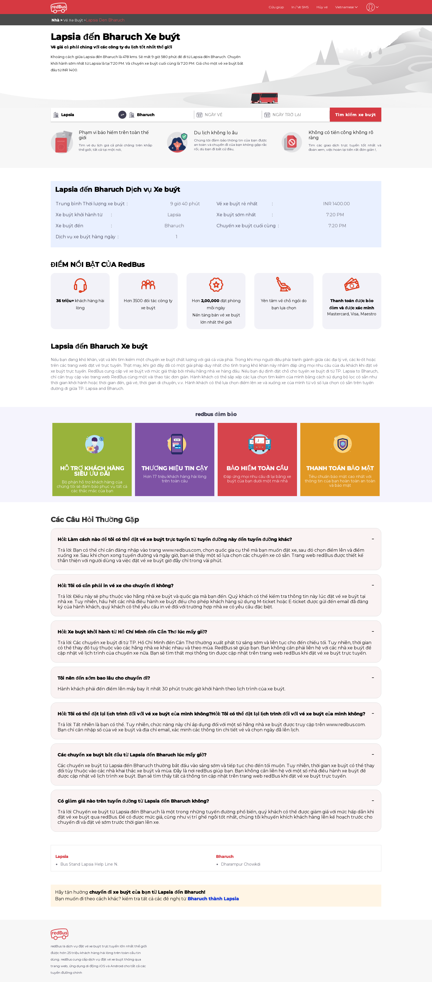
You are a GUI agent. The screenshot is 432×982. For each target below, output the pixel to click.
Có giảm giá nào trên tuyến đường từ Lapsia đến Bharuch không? (133, 801)
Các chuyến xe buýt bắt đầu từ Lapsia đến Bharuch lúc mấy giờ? (132, 754)
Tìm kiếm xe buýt (355, 114)
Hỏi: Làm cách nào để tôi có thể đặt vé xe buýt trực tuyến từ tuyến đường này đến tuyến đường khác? (175, 539)
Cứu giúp (276, 7)
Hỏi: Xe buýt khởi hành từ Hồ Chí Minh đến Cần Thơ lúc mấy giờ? (132, 631)
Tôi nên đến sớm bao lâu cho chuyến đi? (104, 678)
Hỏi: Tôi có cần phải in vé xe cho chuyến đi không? (115, 585)
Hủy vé (322, 7)
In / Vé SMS (300, 7)
